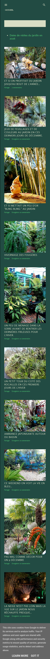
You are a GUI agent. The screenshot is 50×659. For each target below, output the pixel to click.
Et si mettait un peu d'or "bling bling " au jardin (21, 207)
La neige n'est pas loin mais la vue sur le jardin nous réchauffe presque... (25, 610)
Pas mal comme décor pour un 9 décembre (23, 559)
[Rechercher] (44, 4)
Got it (35, 655)
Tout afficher (37, 24)
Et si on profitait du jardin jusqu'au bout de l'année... (23, 82)
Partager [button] (7, 88)
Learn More (20, 655)
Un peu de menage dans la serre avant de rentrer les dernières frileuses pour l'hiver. (23, 330)
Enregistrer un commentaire (21, 139)
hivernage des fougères (20, 255)
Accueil (9, 10)
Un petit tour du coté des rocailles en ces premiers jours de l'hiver (22, 385)
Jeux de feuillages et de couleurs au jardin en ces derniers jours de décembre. (23, 132)
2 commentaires (17, 88)
